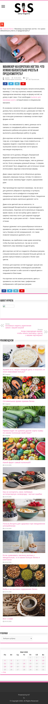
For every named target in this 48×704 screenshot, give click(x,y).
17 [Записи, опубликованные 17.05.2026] (43, 663)
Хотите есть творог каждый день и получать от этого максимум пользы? (24, 370)
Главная (4, 29)
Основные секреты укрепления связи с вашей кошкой (18, 326)
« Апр (4, 672)
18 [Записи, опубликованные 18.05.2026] (5, 667)
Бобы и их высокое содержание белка (20, 589)
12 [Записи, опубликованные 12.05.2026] (11, 663)
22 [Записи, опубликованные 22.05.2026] (30, 667)
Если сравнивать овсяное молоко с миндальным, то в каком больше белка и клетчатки (21, 557)
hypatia (7, 78)
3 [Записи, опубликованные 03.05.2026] (43, 657)
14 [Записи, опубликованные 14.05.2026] (24, 663)
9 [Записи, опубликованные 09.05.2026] (36, 660)
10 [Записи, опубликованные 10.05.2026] (43, 660)
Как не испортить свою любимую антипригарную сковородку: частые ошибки (22, 493)
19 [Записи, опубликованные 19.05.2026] (11, 667)
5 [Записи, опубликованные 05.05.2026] (11, 660)
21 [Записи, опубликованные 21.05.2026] (24, 667)
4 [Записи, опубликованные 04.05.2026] (4, 660)
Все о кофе (8, 619)
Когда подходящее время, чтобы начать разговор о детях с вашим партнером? (29, 332)
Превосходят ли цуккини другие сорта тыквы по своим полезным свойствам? (23, 432)
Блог (11, 29)
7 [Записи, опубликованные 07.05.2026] (24, 660)
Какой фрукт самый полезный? (17, 462)
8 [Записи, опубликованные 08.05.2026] (30, 660)
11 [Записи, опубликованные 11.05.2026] (5, 663)
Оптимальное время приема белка (18, 401)
